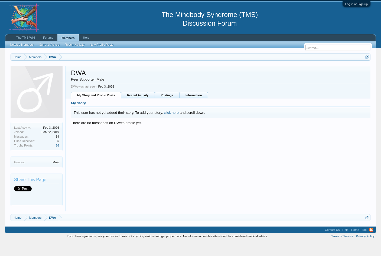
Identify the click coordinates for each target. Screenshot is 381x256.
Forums (48, 37)
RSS (371, 243)
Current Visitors (49, 44)
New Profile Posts (101, 44)
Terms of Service (342, 250)
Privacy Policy (365, 250)
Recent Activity (137, 109)
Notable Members (22, 44)
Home (355, 243)
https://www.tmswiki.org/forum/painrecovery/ (258, 70)
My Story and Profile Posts (96, 109)
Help (86, 37)
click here (171, 126)
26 (57, 159)
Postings (167, 109)
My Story (78, 117)
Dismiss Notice (366, 70)
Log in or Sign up (356, 4)
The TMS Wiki (25, 37)
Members (67, 37)
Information (193, 109)
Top (364, 243)
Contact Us (332, 243)
